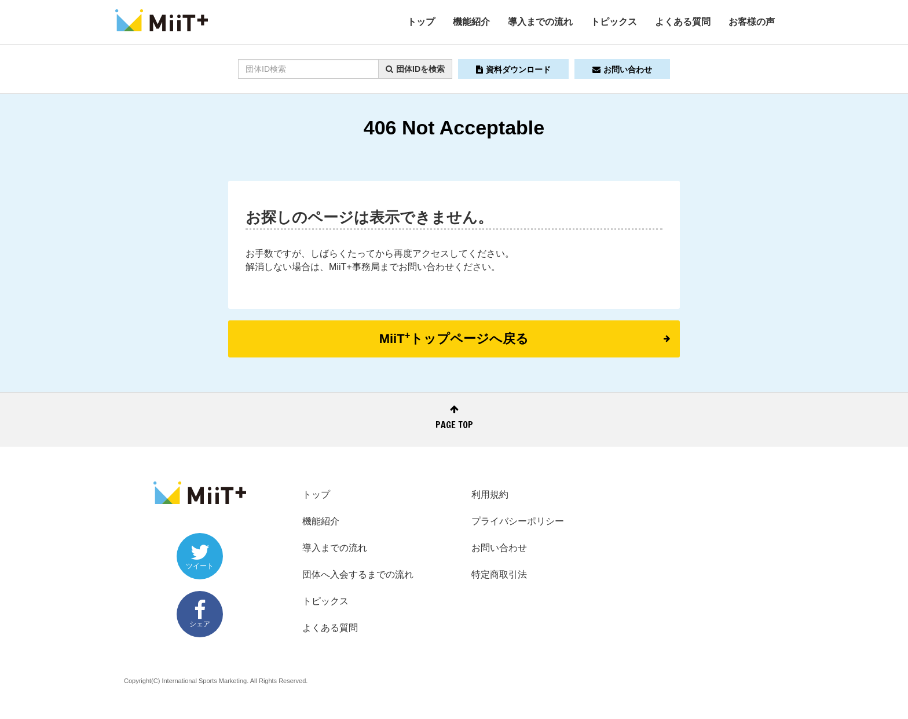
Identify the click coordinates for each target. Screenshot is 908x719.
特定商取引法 (499, 574)
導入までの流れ (540, 22)
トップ (421, 22)
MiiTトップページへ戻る (524, 338)
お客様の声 (751, 22)
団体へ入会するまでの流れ (357, 574)
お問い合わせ (622, 69)
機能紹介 (471, 22)
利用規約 (489, 494)
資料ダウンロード (513, 69)
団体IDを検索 (415, 69)
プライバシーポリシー (517, 521)
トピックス (614, 22)
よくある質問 (683, 22)
